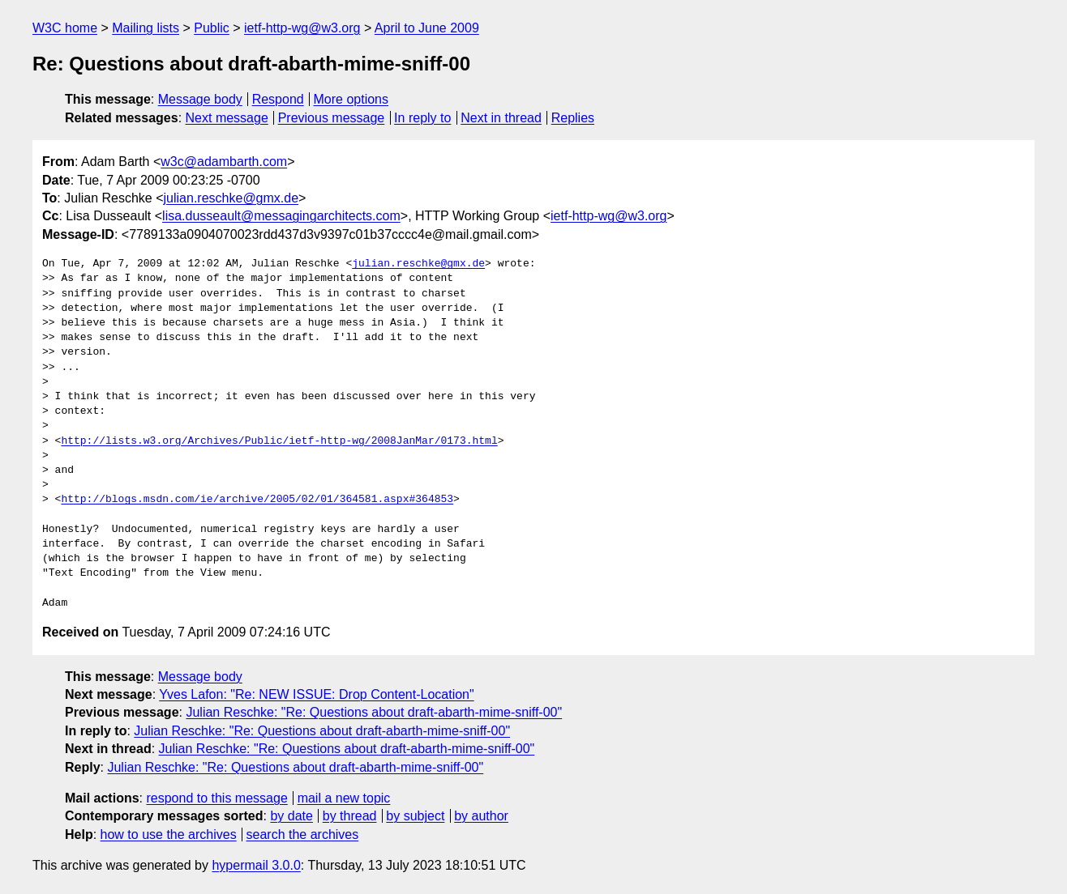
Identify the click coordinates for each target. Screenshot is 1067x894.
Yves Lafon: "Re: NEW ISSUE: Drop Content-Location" (316, 694)
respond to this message (216, 798)
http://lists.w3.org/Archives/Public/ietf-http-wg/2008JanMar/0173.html (279, 441)
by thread (350, 816)
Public (211, 28)
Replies (572, 118)
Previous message (331, 118)
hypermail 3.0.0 (256, 865)
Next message (227, 118)
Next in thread (501, 118)
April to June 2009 (427, 28)
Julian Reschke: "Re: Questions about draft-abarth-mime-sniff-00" (374, 712)
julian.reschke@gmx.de (231, 198)
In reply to (422, 118)
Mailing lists (145, 28)
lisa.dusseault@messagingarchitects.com (281, 216)
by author (481, 816)
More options (351, 99)
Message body (200, 99)
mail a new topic (344, 798)
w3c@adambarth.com (224, 161)
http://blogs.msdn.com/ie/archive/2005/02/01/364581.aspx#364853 (257, 499)
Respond (278, 99)
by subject (415, 816)
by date (291, 816)
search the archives (302, 834)
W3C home (64, 28)
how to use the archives (169, 834)
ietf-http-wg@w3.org (302, 28)
